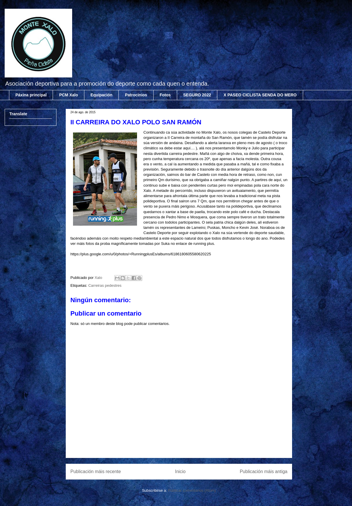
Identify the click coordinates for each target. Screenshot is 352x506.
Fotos (165, 95)
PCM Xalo (68, 95)
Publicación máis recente (95, 471)
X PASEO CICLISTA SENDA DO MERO (259, 95)
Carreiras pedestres (104, 285)
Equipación (101, 95)
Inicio (180, 471)
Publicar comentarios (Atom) (192, 490)
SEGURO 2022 (197, 95)
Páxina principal (31, 95)
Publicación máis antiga (263, 471)
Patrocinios (136, 95)
